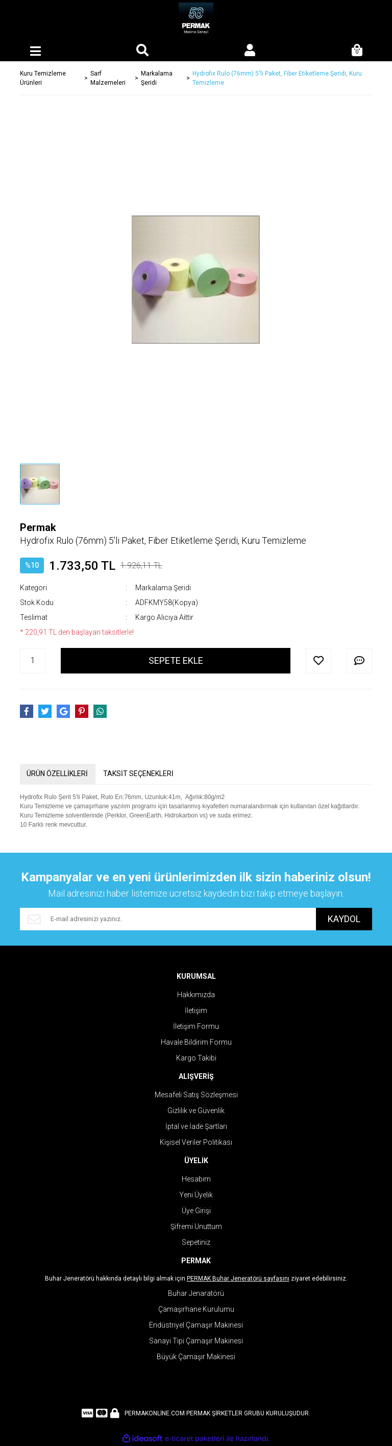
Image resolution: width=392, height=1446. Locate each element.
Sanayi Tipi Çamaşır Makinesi (196, 1341)
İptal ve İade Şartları (196, 1126)
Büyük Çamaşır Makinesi (196, 1357)
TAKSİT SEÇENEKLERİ (138, 773)
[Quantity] (32, 660)
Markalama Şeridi (163, 588)
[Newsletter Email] (168, 919)
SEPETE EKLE (176, 660)
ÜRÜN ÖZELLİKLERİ (57, 773)
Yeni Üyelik (196, 1195)
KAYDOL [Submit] (344, 918)
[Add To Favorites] (318, 660)
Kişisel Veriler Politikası (196, 1142)
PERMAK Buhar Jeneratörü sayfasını (238, 1278)
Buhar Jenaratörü (196, 1293)
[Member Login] (249, 51)
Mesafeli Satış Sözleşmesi (196, 1095)
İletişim (196, 1010)
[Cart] (356, 51)
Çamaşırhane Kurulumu (196, 1309)
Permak (38, 527)
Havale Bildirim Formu (196, 1042)
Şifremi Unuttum (196, 1226)
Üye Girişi (196, 1211)
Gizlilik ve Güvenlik (196, 1110)
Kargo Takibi (196, 1058)
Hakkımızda (196, 995)
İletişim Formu (196, 1026)
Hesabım (196, 1179)
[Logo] (196, 20)
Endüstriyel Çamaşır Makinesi (196, 1325)
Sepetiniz (196, 1242)
